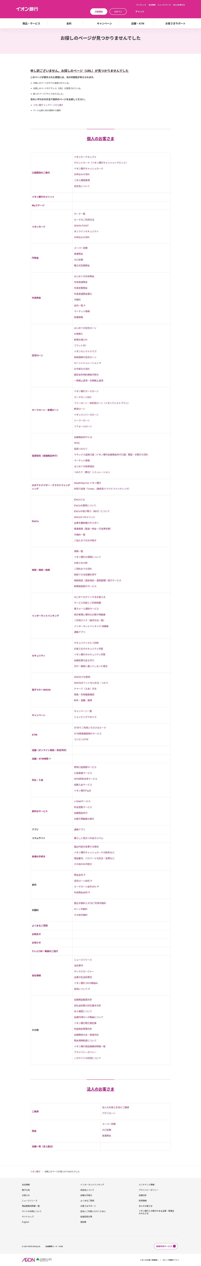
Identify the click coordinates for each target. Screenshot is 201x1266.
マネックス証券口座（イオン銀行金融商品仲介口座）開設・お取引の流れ (111, 454)
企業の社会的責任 (83, 977)
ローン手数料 (80, 909)
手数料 (77, 299)
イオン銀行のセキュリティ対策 (89, 654)
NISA (77, 443)
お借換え (78, 333)
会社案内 (78, 965)
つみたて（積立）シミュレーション (92, 472)
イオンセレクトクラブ (85, 351)
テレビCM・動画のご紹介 (45, 951)
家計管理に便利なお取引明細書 (89, 614)
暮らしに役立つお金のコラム (88, 838)
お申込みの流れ (82, 174)
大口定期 (78, 259)
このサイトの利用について (87, 1058)
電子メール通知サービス (86, 608)
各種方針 (143, 1195)
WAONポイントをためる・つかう (91, 682)
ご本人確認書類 (82, 180)
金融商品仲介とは (83, 437)
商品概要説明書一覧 (31, 1205)
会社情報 (152, 5)
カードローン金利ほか (85, 886)
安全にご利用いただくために (93, 1211)
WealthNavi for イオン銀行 (87, 483)
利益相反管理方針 (83, 1028)
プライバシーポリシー (85, 1052)
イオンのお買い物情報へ (149, 1260)
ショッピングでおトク (85, 717)
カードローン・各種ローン (45, 410)
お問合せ (36, 934)
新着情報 (78, 317)
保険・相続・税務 (41, 570)
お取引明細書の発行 (84, 818)
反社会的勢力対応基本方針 (87, 1005)
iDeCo (35, 521)
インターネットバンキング (45, 615)
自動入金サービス (83, 784)
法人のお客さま (179, 5)
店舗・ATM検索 (40, 758)
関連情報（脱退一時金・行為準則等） (93, 528)
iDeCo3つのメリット (84, 517)
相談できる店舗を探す (85, 574)
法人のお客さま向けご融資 (115, 1107)
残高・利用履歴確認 (84, 694)
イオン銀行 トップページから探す (48, 105)
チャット (139, 11)
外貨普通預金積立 (83, 293)
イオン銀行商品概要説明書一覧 (89, 1046)
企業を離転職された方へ (86, 522)
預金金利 (78, 875)
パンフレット (141, 5)
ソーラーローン (82, 420)
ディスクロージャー (84, 971)
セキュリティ (38, 655)
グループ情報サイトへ (171, 1260)
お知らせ (36, 942)
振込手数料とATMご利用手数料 (90, 903)
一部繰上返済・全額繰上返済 (88, 380)
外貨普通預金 (81, 282)
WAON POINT (81, 225)
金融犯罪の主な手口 (84, 660)
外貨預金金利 (81, 892)
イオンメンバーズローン (86, 414)
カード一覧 (79, 213)
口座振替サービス (83, 773)
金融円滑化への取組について (88, 1017)
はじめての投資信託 (84, 466)
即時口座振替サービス (85, 767)
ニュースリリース (164, 5)
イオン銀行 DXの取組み (86, 983)
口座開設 (99, 11)
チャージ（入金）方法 (85, 688)
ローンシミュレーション (86, 363)
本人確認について (83, 1011)
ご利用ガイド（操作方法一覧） (89, 620)
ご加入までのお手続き (85, 540)
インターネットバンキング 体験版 (91, 626)
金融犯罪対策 (86, 1216)
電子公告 (26, 1189)
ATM (34, 734)
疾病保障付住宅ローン (85, 357)
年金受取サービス (83, 807)
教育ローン (79, 408)
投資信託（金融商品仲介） (45, 455)
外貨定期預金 (81, 288)
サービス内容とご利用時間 (87, 602)
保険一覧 (78, 551)
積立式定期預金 (82, 265)
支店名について (82, 186)
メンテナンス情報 (147, 1184)
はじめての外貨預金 (84, 276)
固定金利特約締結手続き (86, 374)
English (25, 1221)
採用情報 (143, 1200)
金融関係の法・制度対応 (86, 1034)
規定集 (83, 1221)
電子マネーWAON (41, 689)
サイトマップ (28, 1216)
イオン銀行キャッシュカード (88, 168)
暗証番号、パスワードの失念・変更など (94, 858)
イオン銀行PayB (82, 790)
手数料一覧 (79, 534)
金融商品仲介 (81, 813)
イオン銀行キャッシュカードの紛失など (94, 852)
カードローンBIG (82, 397)
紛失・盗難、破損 (83, 700)
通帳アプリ (79, 632)
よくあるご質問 (40, 925)
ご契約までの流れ (83, 568)
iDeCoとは (79, 499)
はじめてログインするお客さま (89, 597)
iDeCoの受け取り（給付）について (92, 511)
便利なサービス (40, 811)
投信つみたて (81, 448)
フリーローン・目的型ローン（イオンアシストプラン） (102, 403)
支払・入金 (37, 780)
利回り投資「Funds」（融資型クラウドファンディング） (102, 488)
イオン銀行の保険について (87, 557)
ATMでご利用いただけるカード (90, 727)
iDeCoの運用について (85, 505)
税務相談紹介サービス (85, 586)
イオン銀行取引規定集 (85, 1023)
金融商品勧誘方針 (83, 999)
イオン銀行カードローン (86, 391)
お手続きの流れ (82, 368)
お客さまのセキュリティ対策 (88, 648)
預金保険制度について (85, 1040)
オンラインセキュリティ (86, 231)
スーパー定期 (81, 248)
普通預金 (78, 253)
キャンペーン (38, 715)
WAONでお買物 (82, 677)
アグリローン (108, 1113)
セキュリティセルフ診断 (86, 642)
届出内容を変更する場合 (86, 846)
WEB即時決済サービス (85, 778)
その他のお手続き (83, 864)
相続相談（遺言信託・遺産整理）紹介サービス (97, 580)
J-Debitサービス (82, 801)
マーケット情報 (82, 311)
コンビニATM (81, 739)
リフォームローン (83, 426)
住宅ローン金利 (82, 880)
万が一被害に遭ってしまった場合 (90, 666)
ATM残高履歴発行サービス (88, 733)
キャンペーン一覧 (83, 711)
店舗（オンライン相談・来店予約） (50, 750)
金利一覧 (78, 305)
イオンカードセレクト (85, 157)
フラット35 (80, 345)
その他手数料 (81, 915)
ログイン (118, 11)
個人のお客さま (100, 138)
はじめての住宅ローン (85, 328)
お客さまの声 (81, 562)
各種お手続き (38, 856)
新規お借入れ (81, 339)
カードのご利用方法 (84, 219)
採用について (81, 989)
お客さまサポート (88, 1205)
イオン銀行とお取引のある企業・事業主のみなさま (156, 1212)
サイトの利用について (32, 1211)
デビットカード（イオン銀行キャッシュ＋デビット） (101, 162)
